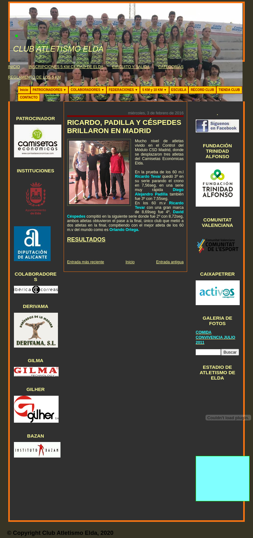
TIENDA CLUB (229, 90)
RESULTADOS (86, 239)
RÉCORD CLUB (202, 90)
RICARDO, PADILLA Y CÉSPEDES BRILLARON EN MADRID (124, 126)
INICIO (14, 67)
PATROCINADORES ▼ (49, 90)
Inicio (24, 90)
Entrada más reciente (85, 262)
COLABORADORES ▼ (87, 90)
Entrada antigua (170, 262)
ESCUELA (179, 90)
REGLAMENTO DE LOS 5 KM (34, 77)
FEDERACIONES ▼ (123, 90)
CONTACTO (29, 97)
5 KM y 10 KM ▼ (154, 90)
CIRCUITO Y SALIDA (130, 67)
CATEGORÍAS (171, 67)
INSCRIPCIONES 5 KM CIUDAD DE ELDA (66, 67)
